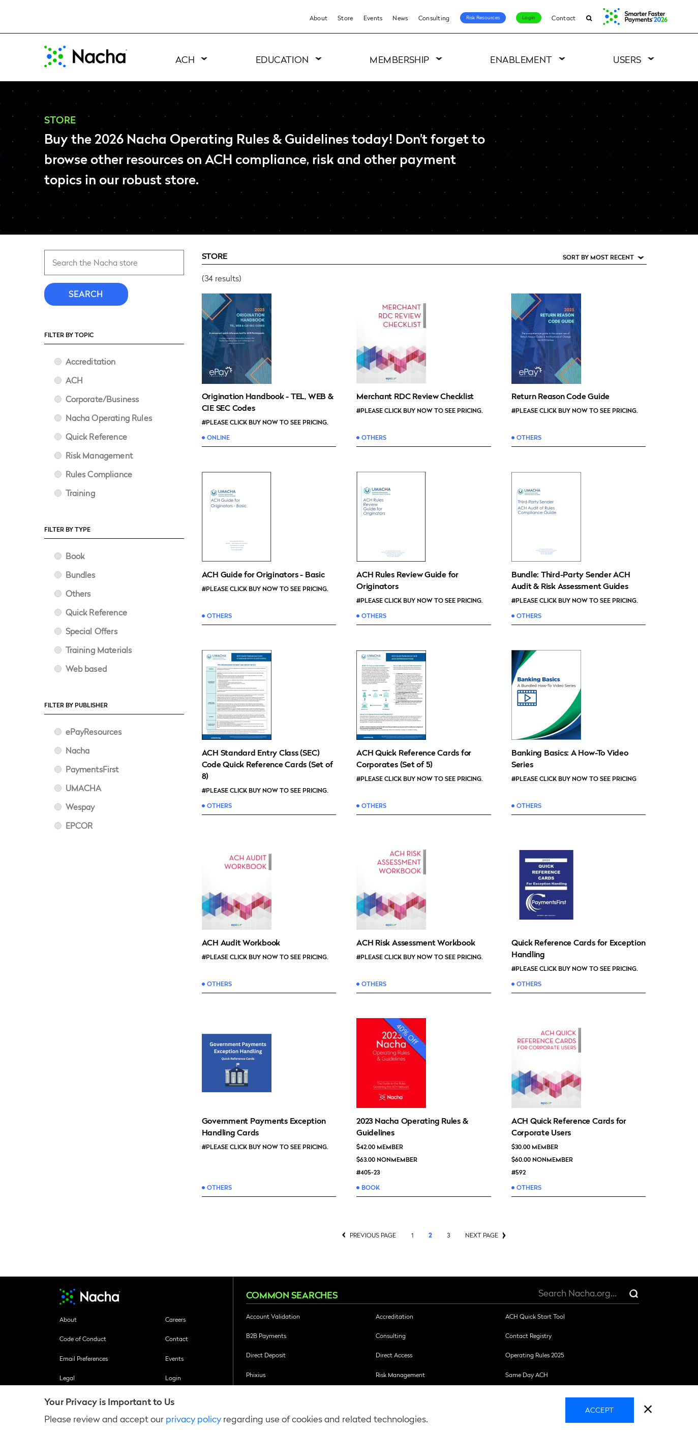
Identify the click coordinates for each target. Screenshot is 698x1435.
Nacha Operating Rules (109, 417)
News (400, 18)
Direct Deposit (266, 1355)
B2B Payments (266, 1335)
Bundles (81, 574)
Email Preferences (83, 1358)
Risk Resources (483, 17)
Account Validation (273, 1316)
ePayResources (94, 731)
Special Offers (91, 631)
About (319, 18)
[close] (648, 1410)
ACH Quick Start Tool (535, 1316)
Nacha (78, 750)
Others (78, 593)
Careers (175, 1319)
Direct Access (394, 1355)
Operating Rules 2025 (534, 1355)
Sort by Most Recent (598, 257)
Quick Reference (96, 436)
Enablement (521, 59)
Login (528, 17)
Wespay (80, 806)
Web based (86, 668)
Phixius (255, 1375)
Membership (400, 59)
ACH (185, 59)
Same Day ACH (526, 1375)
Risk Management (99, 455)
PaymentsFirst (92, 769)
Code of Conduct (82, 1338)
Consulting (434, 18)
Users (627, 59)
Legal (67, 1378)
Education (282, 59)
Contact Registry (528, 1335)
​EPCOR (79, 825)
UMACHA (84, 787)
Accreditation (91, 361)
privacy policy (193, 1418)
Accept (599, 1409)
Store (345, 18)
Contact (563, 18)
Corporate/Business (102, 399)
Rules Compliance (99, 474)
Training (80, 492)
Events (373, 18)
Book (75, 555)
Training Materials (99, 649)
